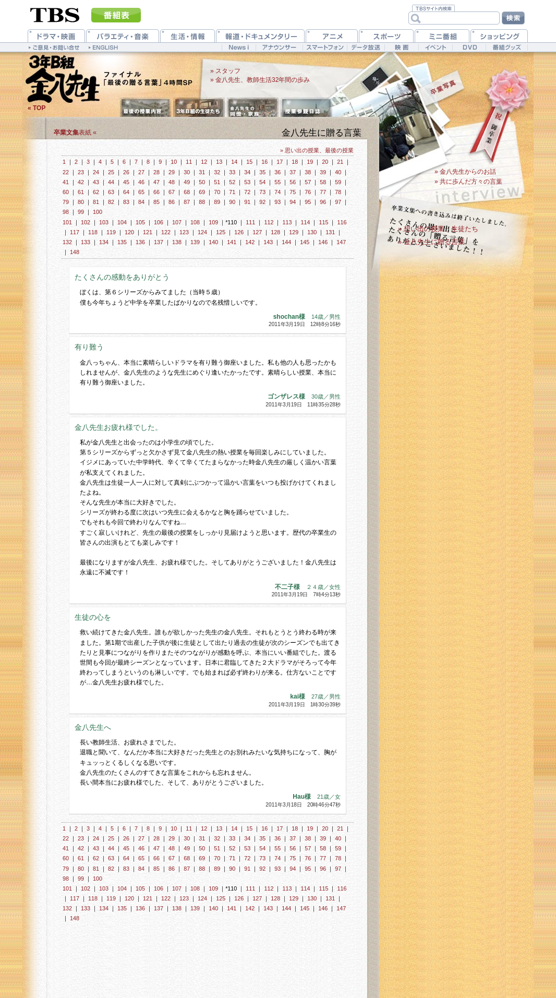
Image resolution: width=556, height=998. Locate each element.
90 (232, 202)
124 (202, 232)
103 (103, 222)
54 (262, 182)
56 (292, 182)
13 (219, 162)
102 (85, 222)
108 (195, 222)
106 (158, 222)
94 (292, 202)
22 (66, 172)
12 (204, 162)
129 (293, 232)
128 (275, 232)
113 (287, 222)
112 (268, 222)
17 (279, 162)
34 (247, 172)
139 (195, 242)
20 (325, 162)
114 (305, 222)
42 (81, 182)
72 (247, 192)
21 (340, 162)
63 (111, 192)
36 (277, 172)
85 (156, 202)
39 (323, 172)
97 (338, 202)
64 (126, 192)
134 (103, 242)
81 (96, 202)
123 (184, 232)
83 (126, 202)
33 (232, 172)
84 (141, 202)
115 (323, 222)
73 (262, 192)
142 (250, 242)
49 (187, 182)
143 (268, 242)
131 (330, 232)
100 (97, 212)
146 (323, 242)
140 (213, 242)
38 (308, 172)
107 (177, 222)
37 (292, 172)
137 (158, 242)
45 (126, 182)
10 (174, 162)
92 (262, 202)
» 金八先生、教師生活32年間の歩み (260, 79)
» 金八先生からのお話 (465, 171)
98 (66, 212)
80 (81, 202)
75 (292, 192)
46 (141, 182)
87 (187, 202)
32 (217, 172)
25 (111, 172)
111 (250, 222)
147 (341, 242)
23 (81, 172)
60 (66, 192)
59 (338, 182)
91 (247, 202)
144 (286, 242)
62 (96, 192)
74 (277, 192)
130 (312, 232)
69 (202, 192)
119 (111, 232)
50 (202, 182)
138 (177, 242)
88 (202, 202)
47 (156, 182)
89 (217, 202)
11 (189, 162)
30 (187, 172)
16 (264, 162)
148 (74, 252)
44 (111, 182)
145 (304, 242)
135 (122, 242)
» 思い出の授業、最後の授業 (317, 150)
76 (308, 192)
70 (217, 192)
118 (93, 232)
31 (202, 172)
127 (257, 232)
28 (156, 172)
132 (67, 242)
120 (129, 232)
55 (277, 182)
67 (171, 192)
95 (308, 202)
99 (81, 212)
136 (140, 242)
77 (323, 192)
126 (239, 232)
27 (141, 172)
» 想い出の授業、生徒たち (438, 229)
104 (122, 222)
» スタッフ (225, 71)
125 (220, 232)
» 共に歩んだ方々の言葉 (468, 181)
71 (232, 192)
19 (310, 162)
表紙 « (75, 132)
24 (96, 172)
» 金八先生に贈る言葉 (431, 242)
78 (338, 192)
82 (111, 202)
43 (96, 182)
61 (81, 192)
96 (323, 202)
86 (171, 202)
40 (338, 172)
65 (141, 192)
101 (67, 222)
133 (85, 242)
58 (323, 182)
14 (234, 162)
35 (262, 172)
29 (171, 172)
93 (277, 202)
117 (74, 232)
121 (147, 232)
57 (308, 182)
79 (66, 202)
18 (295, 162)
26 (126, 172)
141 (231, 242)
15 (249, 162)
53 (247, 182)
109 (213, 222)
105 (140, 222)
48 (171, 182)
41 (66, 182)
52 (232, 182)
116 (341, 222)
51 (217, 182)
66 (156, 192)
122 (166, 232)
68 (187, 192)
